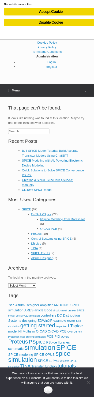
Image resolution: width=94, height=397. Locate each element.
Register (51, 66)
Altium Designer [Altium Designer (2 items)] (27, 305)
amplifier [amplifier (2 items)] (46, 305)
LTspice (36, 243)
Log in (51, 62)
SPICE (26, 209)
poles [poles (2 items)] (65, 336)
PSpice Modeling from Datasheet (62, 219)
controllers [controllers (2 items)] (48, 315)
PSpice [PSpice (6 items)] (37, 342)
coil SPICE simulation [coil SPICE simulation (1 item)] (28, 315)
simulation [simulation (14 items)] (39, 347)
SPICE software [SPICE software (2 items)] (50, 361)
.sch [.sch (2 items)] (11, 305)
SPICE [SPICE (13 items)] (66, 347)
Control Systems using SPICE (51, 238)
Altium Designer (42, 258)
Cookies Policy (47, 42)
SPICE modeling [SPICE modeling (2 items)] (20, 354)
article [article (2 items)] (39, 310)
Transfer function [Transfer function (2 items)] (44, 366)
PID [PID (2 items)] (57, 336)
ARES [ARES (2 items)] (29, 310)
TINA (34, 248)
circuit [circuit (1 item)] (56, 310)
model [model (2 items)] (12, 331)
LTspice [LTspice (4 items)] (75, 325)
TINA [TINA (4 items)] (25, 365)
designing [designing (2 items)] (29, 320)
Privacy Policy (47, 47)
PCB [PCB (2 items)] (50, 336)
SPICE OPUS (40, 253)
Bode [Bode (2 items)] (48, 310)
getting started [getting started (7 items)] (37, 325)
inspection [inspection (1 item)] (61, 326)
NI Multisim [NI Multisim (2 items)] (26, 331)
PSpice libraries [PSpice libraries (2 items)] (58, 342)
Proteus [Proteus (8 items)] (18, 341)
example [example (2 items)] (59, 320)
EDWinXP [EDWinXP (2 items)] (45, 320)
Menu (14, 90)
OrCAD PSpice (41, 214)
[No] (88, 382)
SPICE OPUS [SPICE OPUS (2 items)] (44, 354)
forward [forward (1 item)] (71, 320)
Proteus (36, 233)
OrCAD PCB (48, 229)
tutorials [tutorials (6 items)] (67, 366)
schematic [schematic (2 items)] (15, 349)
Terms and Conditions (47, 51)
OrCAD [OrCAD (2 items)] (41, 331)
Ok (48, 390)
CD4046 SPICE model (37, 190)
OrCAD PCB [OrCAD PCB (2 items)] (57, 331)
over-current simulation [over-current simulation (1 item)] (33, 336)
